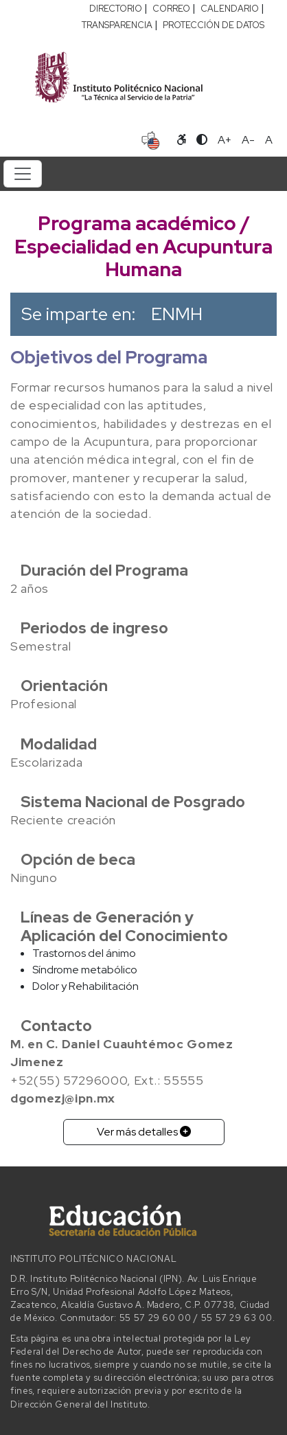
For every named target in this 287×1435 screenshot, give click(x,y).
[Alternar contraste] (201, 140)
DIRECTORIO (115, 8)
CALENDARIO (229, 8)
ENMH (177, 314)
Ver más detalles (144, 1132)
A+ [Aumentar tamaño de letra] (224, 140)
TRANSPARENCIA (117, 25)
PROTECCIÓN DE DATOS (213, 25)
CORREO (171, 8)
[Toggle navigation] (22, 174)
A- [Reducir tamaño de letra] (248, 140)
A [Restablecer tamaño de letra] (269, 140)
